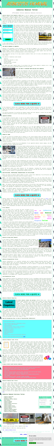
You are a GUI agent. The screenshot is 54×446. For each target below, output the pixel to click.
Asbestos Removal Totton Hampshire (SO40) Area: (13, 15)
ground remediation (18, 283)
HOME (36, 7)
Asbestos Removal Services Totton (14, 394)
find (6, 382)
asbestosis (30, 50)
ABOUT (42, 7)
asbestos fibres (29, 53)
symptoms (21, 66)
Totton (46, 198)
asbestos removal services (24, 389)
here (27, 426)
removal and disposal (22, 147)
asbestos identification (38, 348)
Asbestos (4, 48)
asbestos (44, 17)
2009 (24, 336)
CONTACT (45, 7)
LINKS (39, 7)
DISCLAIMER (49, 7)
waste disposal (24, 170)
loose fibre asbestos (21, 126)
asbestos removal (42, 29)
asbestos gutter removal (13, 349)
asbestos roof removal (15, 348)
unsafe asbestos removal (46, 345)
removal (35, 84)
